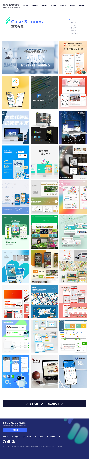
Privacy (60, 446)
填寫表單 (14, 430)
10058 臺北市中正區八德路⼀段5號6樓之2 (26, 446)
